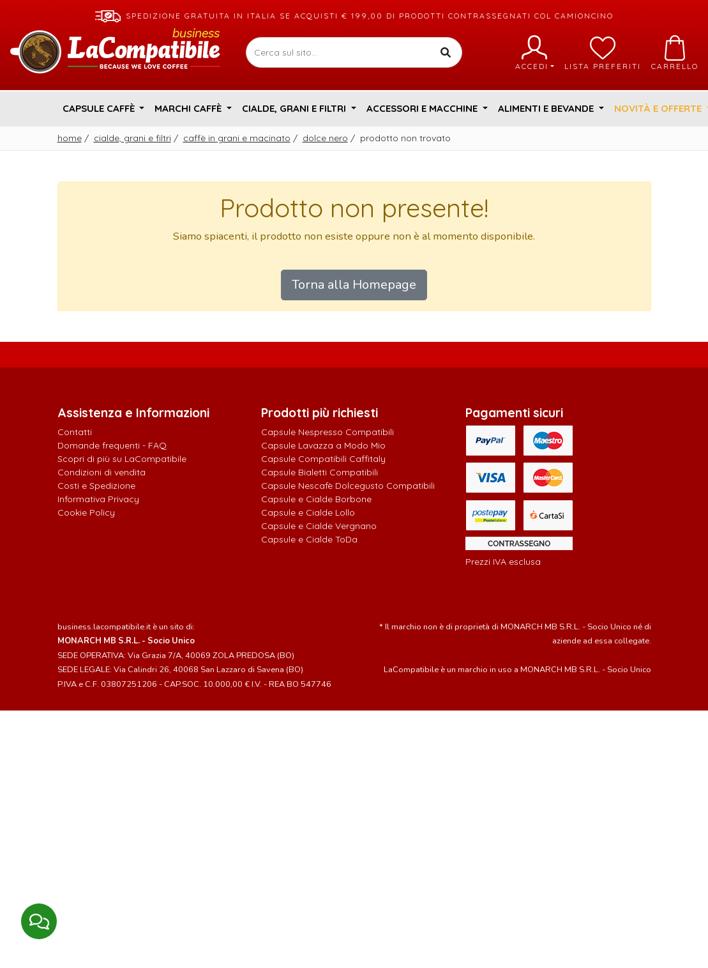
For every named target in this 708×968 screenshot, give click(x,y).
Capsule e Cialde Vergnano (319, 526)
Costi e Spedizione (96, 485)
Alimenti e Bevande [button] (547, 108)
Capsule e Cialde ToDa (309, 539)
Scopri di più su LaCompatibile (121, 459)
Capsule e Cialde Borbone (316, 499)
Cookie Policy (86, 512)
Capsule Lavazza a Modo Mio (323, 445)
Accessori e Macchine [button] (423, 108)
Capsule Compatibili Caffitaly (323, 459)
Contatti (74, 432)
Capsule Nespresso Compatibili (327, 432)
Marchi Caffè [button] (189, 108)
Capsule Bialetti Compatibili (319, 472)
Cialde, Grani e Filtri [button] (295, 108)
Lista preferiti (602, 53)
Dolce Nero (325, 138)
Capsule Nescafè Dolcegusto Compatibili (348, 485)
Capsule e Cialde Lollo (308, 512)
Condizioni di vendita (101, 472)
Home (69, 138)
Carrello (674, 53)
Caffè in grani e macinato (236, 138)
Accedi (534, 53)
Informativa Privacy (98, 499)
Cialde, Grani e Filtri (132, 138)
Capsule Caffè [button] (100, 108)
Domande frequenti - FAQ (112, 445)
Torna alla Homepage (354, 284)
